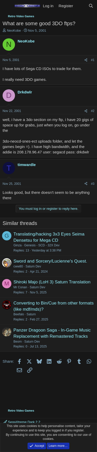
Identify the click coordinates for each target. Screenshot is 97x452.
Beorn (17, 341)
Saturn (31, 314)
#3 (92, 184)
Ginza (17, 245)
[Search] (91, 6)
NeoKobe (14, 30)
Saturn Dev (33, 266)
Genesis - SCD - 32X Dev (41, 245)
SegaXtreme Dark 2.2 (22, 422)
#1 (92, 60)
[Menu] (7, 6)
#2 (92, 111)
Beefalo (18, 314)
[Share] (86, 60)
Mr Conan (20, 287)
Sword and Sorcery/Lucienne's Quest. (50, 261)
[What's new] (81, 6)
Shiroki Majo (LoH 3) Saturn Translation (52, 282)
